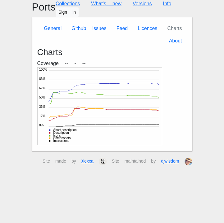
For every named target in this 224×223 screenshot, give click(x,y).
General (53, 28)
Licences (147, 28)
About (175, 41)
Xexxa (87, 161)
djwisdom (170, 161)
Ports (44, 7)
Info (167, 4)
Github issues (89, 28)
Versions (142, 4)
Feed (122, 28)
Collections (68, 4)
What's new (106, 4)
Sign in (67, 12)
